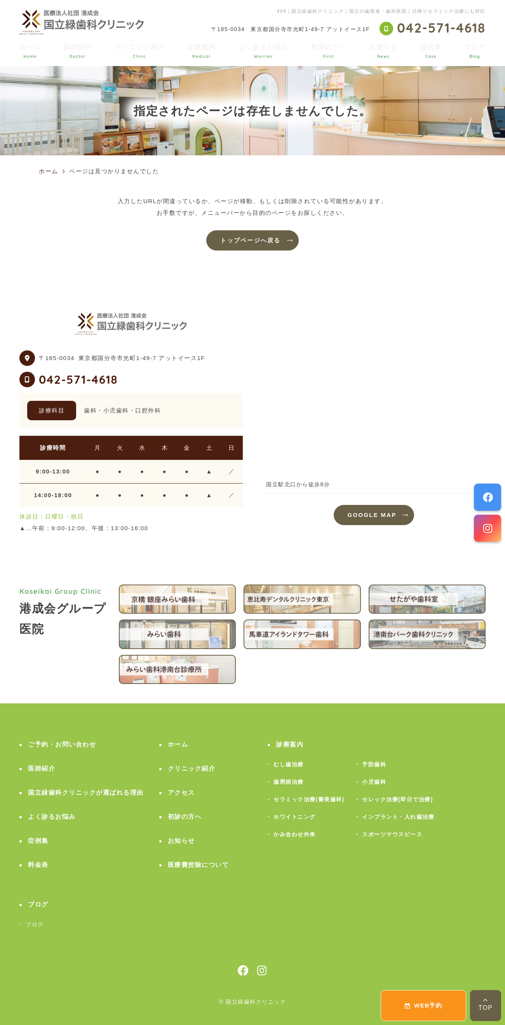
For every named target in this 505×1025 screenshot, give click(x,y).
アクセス (181, 792)
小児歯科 (374, 782)
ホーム (30, 51)
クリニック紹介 (140, 51)
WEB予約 (423, 1005)
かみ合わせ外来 (294, 834)
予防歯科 (374, 764)
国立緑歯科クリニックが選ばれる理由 (86, 792)
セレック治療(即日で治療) (397, 799)
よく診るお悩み (263, 51)
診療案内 (201, 51)
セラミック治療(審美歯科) (309, 799)
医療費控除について (198, 864)
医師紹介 (77, 51)
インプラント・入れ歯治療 (398, 817)
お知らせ (383, 51)
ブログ (475, 51)
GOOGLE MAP (372, 515)
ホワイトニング (294, 817)
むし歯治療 (288, 764)
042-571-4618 (78, 379)
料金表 (38, 864)
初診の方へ (329, 51)
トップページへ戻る (250, 240)
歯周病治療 (288, 782)
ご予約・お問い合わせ (62, 744)
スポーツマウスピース (392, 834)
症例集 (431, 51)
